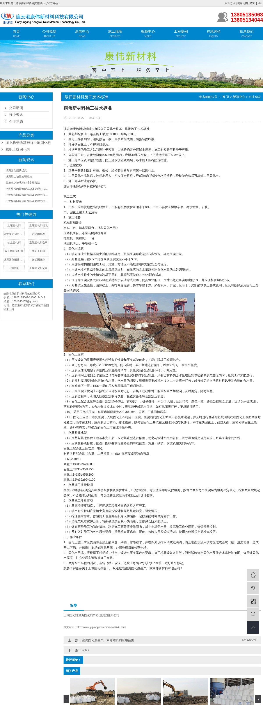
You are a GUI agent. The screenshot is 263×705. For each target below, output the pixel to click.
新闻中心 (82, 31)
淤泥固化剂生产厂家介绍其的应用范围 (108, 640)
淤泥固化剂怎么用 (14, 234)
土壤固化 (14, 268)
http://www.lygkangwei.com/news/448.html (101, 627)
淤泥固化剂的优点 (16, 170)
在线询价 (214, 31)
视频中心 (148, 31)
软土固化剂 (14, 242)
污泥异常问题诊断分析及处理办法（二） (27, 195)
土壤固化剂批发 (38, 225)
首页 (16, 31)
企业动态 (16, 121)
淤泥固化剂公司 (38, 242)
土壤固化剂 (71, 615)
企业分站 (230, 3)
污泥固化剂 (38, 234)
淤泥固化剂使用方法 (14, 259)
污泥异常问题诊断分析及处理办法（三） (27, 201)
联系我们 (247, 31)
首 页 (225, 97)
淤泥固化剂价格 (88, 615)
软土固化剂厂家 (14, 251)
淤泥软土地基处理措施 (19, 176)
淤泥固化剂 (38, 259)
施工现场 (115, 31)
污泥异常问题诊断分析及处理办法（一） (27, 188)
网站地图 (242, 3)
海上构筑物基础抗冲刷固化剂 (28, 143)
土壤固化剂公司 (38, 268)
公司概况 (49, 31)
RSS (253, 3)
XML (260, 3)
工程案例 (181, 31)
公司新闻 (16, 108)
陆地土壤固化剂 (17, 149)
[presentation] (66, 699)
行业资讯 (16, 115)
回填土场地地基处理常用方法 (23, 182)
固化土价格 (38, 251)
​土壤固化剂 (14, 225)
